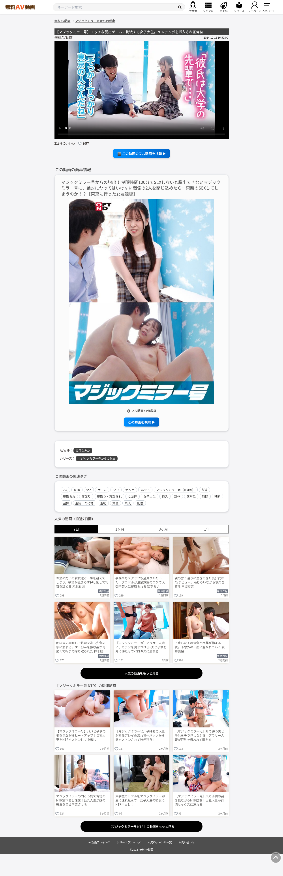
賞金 (115, 503)
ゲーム (102, 490)
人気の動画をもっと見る (142, 673)
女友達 (132, 496)
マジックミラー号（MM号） (175, 490)
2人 (65, 490)
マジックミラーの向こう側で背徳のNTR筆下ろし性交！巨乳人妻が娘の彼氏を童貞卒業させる (81, 800)
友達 (204, 490)
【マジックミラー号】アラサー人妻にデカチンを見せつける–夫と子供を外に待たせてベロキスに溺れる (141, 647)
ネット (145, 490)
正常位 (191, 496)
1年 (207, 529)
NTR (77, 490)
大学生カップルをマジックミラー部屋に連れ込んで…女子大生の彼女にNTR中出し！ (140, 800)
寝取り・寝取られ (109, 496)
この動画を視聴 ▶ (141, 422)
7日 (76, 529)
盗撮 (66, 503)
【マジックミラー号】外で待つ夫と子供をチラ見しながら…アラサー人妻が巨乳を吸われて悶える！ (199, 735)
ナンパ (130, 490)
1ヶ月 (119, 529)
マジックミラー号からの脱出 (96, 458)
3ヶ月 (163, 529)
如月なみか (83, 450)
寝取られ (69, 496)
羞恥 (103, 503)
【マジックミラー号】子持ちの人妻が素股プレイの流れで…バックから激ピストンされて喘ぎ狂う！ (140, 735)
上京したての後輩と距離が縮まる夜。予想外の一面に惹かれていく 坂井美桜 (200, 647)
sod (89, 490)
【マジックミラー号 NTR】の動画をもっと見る (141, 826)
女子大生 (149, 496)
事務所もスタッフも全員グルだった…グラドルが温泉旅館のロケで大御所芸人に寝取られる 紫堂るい (140, 582)
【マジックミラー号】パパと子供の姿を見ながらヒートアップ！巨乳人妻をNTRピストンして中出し (81, 735)
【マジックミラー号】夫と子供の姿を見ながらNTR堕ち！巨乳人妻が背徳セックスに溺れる (199, 800)
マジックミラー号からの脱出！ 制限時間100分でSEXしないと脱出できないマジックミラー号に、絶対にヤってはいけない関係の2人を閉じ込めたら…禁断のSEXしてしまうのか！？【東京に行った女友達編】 (141, 188)
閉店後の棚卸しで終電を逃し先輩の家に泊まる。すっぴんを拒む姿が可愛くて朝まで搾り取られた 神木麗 (81, 647)
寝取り (86, 496)
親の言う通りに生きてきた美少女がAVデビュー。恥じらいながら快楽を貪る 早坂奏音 (200, 582)
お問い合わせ (187, 842)
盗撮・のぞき (84, 503)
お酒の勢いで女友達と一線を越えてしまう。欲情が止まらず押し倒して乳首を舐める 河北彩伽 (82, 582)
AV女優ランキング (99, 842)
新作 (177, 496)
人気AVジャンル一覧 (160, 842)
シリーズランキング (129, 842)
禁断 (217, 496)
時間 (205, 496)
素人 (128, 503)
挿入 (165, 496)
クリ (116, 490)
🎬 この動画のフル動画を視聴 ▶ (141, 153)
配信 (140, 503)
